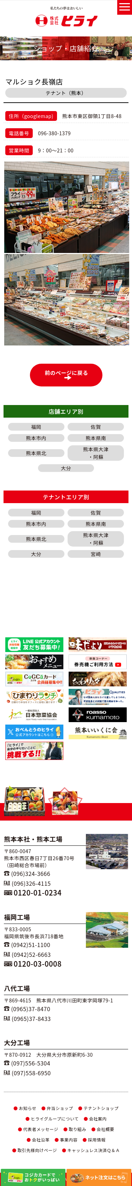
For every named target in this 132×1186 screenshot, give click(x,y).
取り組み (74, 1129)
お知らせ (24, 1108)
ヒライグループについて (51, 1119)
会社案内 (95, 1119)
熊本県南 (96, 437)
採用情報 (93, 1140)
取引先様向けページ (34, 1150)
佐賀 (96, 426)
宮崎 (96, 553)
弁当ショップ (57, 1108)
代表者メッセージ (38, 1129)
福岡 (36, 426)
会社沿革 (37, 1140)
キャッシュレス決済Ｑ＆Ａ (91, 1150)
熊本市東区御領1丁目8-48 (92, 115)
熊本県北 (36, 453)
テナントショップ (98, 1108)
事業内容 (66, 1140)
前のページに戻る (68, 374)
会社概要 (102, 1129)
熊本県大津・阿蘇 (95, 453)
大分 (66, 468)
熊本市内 (36, 437)
